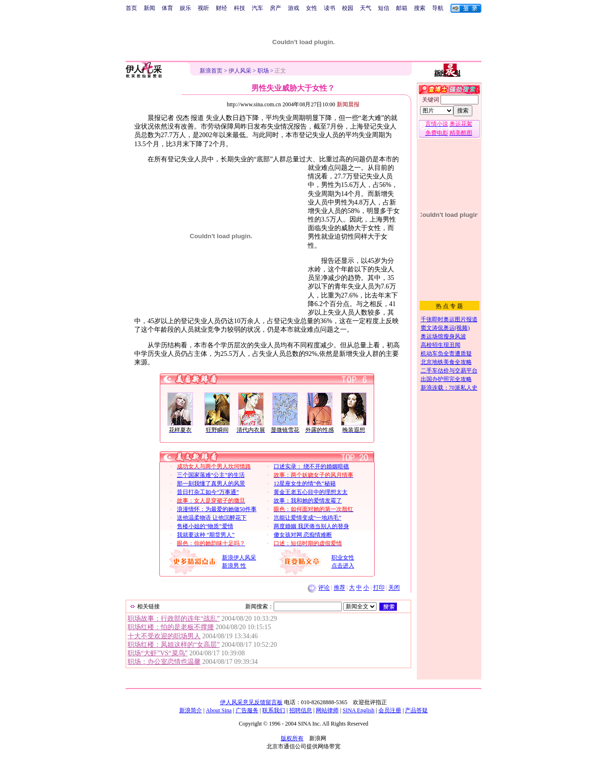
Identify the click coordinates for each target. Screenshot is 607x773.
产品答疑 (416, 710)
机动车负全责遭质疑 (446, 353)
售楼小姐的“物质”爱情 (205, 526)
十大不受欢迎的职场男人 (164, 636)
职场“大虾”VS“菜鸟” (158, 653)
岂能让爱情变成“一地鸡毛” (307, 517)
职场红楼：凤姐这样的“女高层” (174, 644)
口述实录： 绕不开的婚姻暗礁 (311, 466)
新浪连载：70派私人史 (449, 387)
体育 (167, 8)
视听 (203, 8)
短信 (383, 8)
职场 (263, 70)
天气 (365, 8)
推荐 (339, 588)
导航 (437, 8)
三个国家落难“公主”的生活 (211, 475)
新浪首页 (211, 70)
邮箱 (401, 8)
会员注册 (389, 710)
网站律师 (327, 710)
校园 (347, 8)
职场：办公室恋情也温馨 (164, 661)
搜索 (419, 8)
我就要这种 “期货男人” (206, 534)
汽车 (257, 8)
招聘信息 (300, 710)
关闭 (394, 588)
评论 (324, 588)
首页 (131, 8)
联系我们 (273, 710)
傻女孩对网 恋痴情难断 (303, 534)
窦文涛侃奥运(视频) (445, 328)
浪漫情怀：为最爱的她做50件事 (217, 509)
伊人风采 (240, 70)
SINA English (358, 710)
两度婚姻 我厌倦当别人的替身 (311, 526)
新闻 (149, 8)
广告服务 (247, 710)
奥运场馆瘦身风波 (443, 336)
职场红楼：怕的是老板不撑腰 (171, 627)
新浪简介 (190, 710)
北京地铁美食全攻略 (446, 362)
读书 (329, 8)
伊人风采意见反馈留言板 (251, 702)
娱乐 (185, 8)
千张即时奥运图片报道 (449, 319)
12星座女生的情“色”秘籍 (305, 483)
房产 (275, 8)
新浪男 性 (234, 565)
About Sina (218, 710)
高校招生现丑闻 (440, 345)
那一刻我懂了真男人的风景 (211, 483)
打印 (379, 588)
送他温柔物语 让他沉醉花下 (212, 517)
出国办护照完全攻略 (446, 379)
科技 (239, 8)
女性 (311, 8)
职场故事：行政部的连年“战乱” (174, 618)
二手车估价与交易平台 (449, 370)
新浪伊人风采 (239, 557)
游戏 (293, 8)
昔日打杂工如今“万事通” (208, 492)
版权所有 (292, 738)
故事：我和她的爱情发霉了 (308, 500)
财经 (221, 8)
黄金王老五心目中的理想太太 (311, 492)
